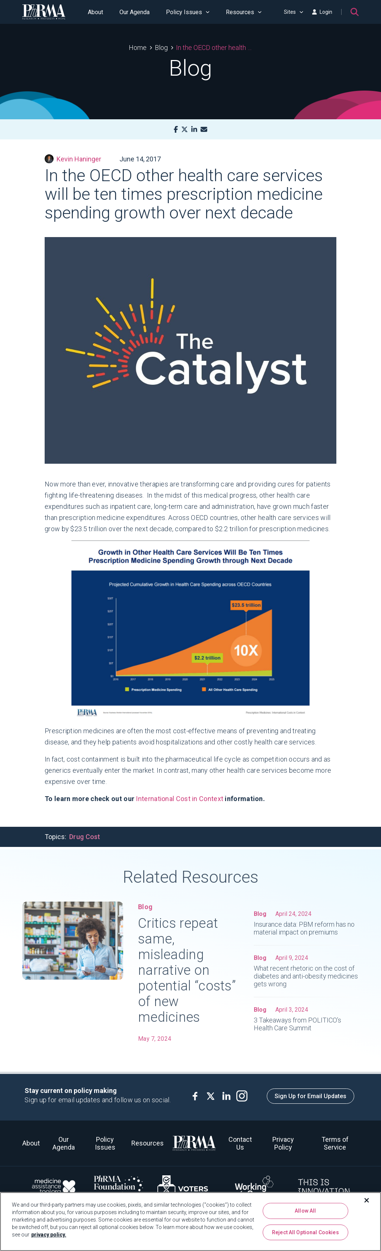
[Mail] (204, 129)
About (95, 12)
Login (322, 12)
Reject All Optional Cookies (305, 1232)
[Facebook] (176, 129)
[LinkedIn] (194, 129)
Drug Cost (84, 837)
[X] (184, 129)
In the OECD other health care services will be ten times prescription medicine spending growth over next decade (214, 47)
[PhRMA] (43, 12)
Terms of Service (335, 1143)
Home (138, 47)
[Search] (354, 12)
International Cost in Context (180, 799)
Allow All (305, 1211)
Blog (161, 47)
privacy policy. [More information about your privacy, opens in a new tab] (48, 1235)
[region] (190, 1221)
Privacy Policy (283, 1143)
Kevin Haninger (73, 158)
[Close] (366, 1200)
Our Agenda (134, 12)
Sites (293, 12)
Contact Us (240, 1143)
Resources (244, 12)
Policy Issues (187, 12)
